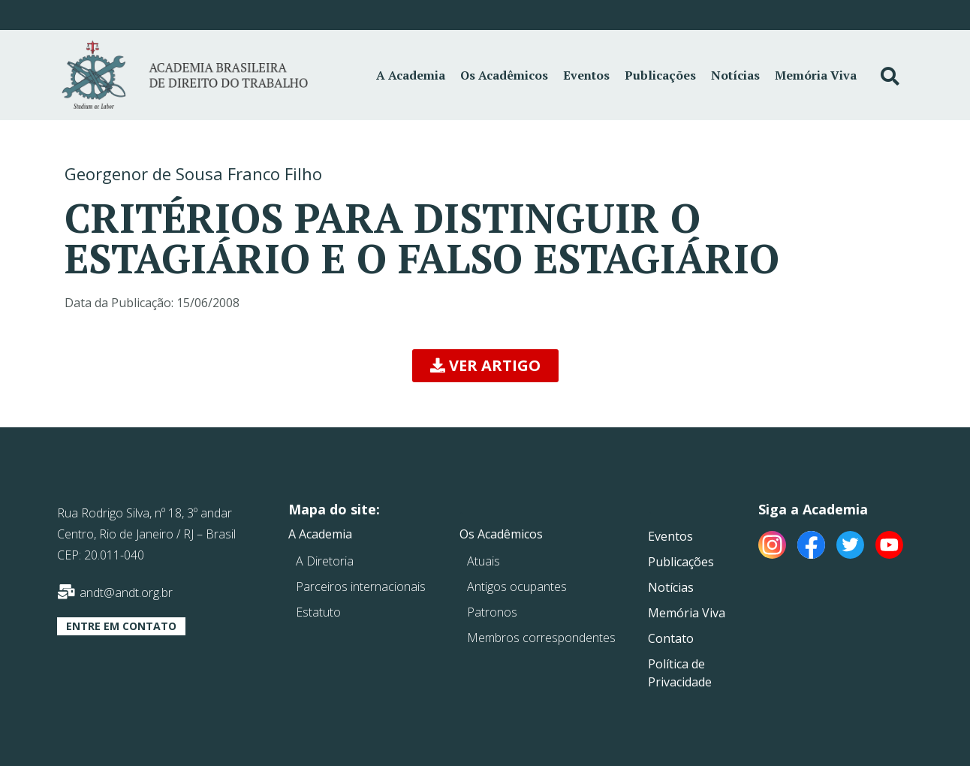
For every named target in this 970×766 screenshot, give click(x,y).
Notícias (735, 75)
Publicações (660, 75)
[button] (485, 365)
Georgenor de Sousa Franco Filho (193, 173)
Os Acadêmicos (504, 75)
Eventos (586, 75)
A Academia (410, 75)
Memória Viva (816, 75)
